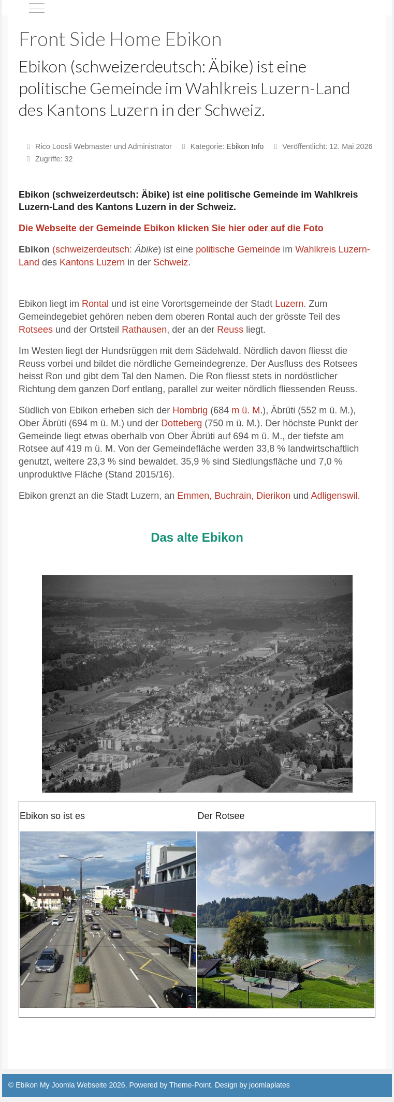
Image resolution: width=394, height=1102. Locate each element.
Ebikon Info (245, 146)
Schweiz (170, 262)
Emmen (193, 495)
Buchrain (232, 495)
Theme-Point (190, 1085)
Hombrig (190, 410)
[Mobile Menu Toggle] (37, 8)
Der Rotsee (220, 816)
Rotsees (36, 329)
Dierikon (273, 495)
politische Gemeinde (238, 249)
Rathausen (144, 329)
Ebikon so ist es (52, 816)
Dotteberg (181, 423)
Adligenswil (334, 495)
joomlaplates (269, 1085)
